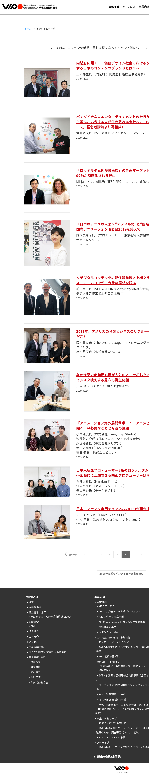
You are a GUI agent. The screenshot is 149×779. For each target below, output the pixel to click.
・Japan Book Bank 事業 (110, 737)
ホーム (27, 28)
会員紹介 (34, 636)
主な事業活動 (36, 647)
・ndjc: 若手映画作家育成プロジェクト (118, 611)
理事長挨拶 (35, 607)
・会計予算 (34, 677)
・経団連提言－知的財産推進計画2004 (50, 616)
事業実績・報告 (37, 657)
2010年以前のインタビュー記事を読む (121, 573)
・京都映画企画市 (106, 627)
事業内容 (99, 597)
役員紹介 (34, 631)
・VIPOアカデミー (106, 606)
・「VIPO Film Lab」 (107, 632)
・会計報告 (34, 672)
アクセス (34, 641)
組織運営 (34, 622)
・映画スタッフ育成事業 (110, 616)
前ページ (73, 554)
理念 (31, 602)
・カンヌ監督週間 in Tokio (111, 694)
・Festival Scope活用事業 (111, 699)
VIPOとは (32, 597)
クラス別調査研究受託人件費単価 (47, 652)
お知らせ (114, 6)
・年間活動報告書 (38, 682)
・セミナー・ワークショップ (112, 641)
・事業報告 (34, 661)
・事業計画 (34, 667)
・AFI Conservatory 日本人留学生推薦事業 (120, 622)
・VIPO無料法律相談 (108, 656)
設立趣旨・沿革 (37, 612)
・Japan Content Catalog (111, 723)
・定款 (32, 626)
